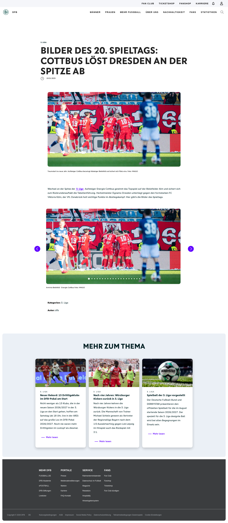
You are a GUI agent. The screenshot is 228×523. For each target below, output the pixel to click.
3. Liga (79, 189)
